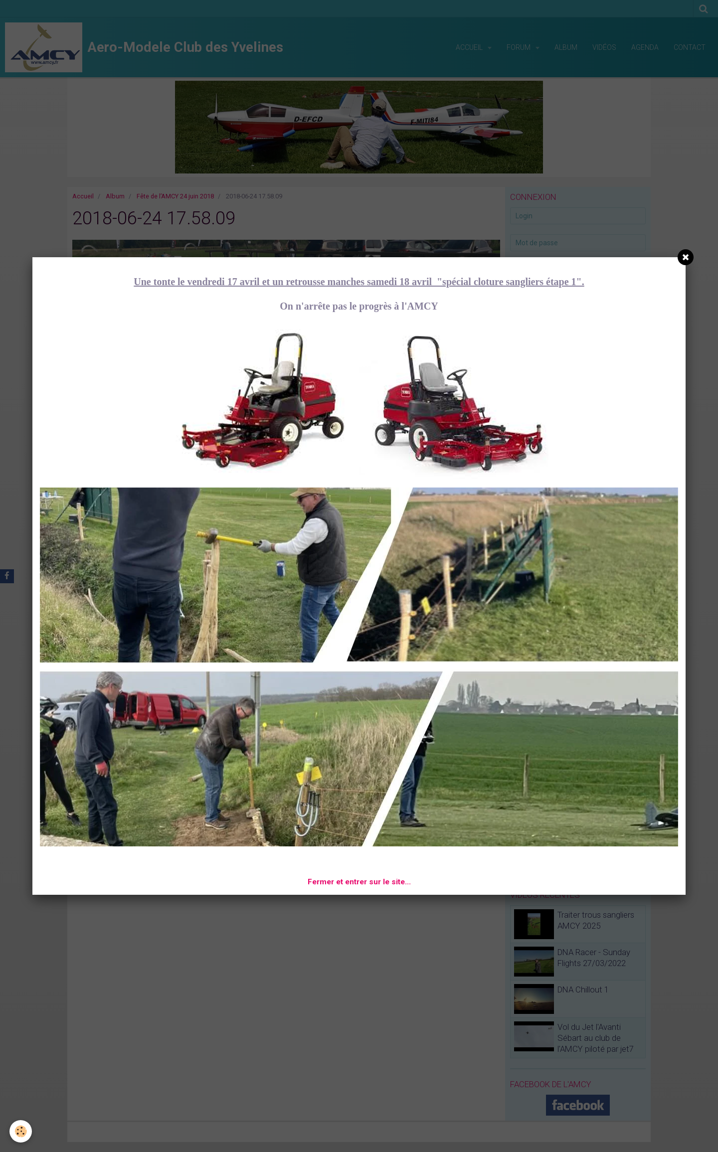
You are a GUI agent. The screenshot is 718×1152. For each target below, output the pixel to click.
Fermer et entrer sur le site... (359, 881)
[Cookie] (21, 1131)
